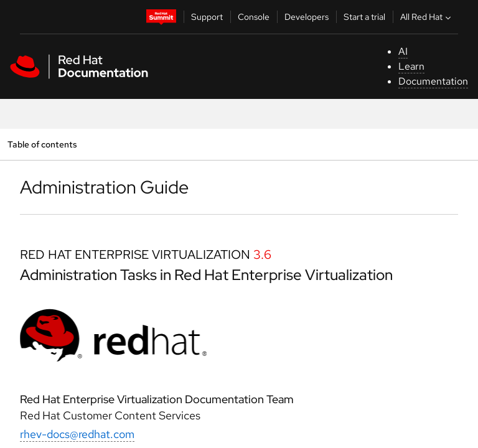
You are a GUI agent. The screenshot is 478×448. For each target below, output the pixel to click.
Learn (411, 66)
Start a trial (364, 16)
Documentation (433, 81)
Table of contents (42, 144)
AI (403, 51)
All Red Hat (427, 16)
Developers (306, 16)
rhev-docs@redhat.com (77, 434)
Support (207, 16)
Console (253, 16)
